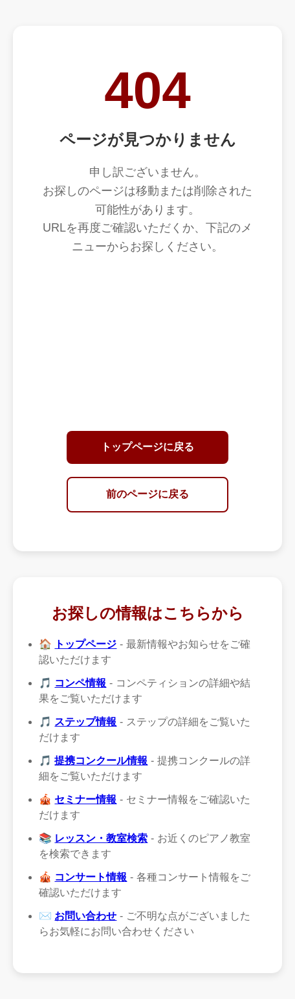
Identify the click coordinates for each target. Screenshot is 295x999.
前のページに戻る (147, 494)
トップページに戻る (147, 446)
